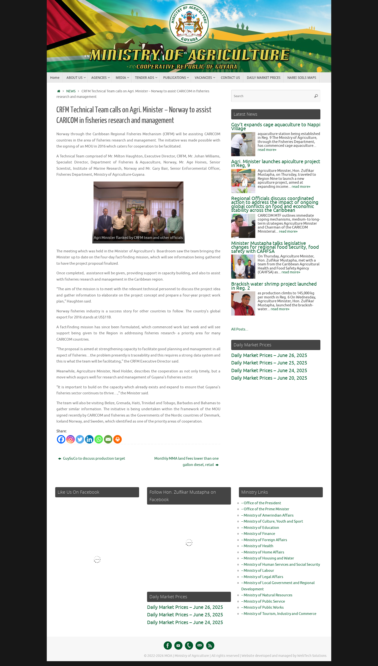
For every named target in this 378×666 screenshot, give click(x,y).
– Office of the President (261, 503)
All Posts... (239, 329)
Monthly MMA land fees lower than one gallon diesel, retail (186, 461)
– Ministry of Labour (257, 570)
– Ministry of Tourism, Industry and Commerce (278, 614)
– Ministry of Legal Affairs (262, 577)
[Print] (117, 439)
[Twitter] (80, 439)
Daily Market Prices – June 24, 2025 (269, 371)
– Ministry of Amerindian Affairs (267, 515)
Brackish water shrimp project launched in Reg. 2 (274, 286)
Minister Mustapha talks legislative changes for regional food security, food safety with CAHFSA (275, 247)
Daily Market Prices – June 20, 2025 (269, 378)
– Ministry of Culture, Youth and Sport (272, 521)
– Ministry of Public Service (263, 601)
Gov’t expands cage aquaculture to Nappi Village (275, 127)
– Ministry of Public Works (262, 607)
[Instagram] (70, 439)
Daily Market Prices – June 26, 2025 (269, 355)
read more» (267, 150)
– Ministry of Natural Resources (266, 595)
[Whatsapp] (98, 439)
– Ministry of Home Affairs (262, 552)
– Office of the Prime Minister (265, 509)
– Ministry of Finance (258, 533)
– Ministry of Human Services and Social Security (280, 564)
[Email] (108, 439)
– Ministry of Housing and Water (267, 558)
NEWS (70, 91)
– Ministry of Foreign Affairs (264, 540)
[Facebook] (61, 439)
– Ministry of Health (257, 546)
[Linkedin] (89, 439)
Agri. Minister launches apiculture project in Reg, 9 (275, 164)
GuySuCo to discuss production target (91, 458)
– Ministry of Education (260, 527)
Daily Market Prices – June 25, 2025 (269, 363)
